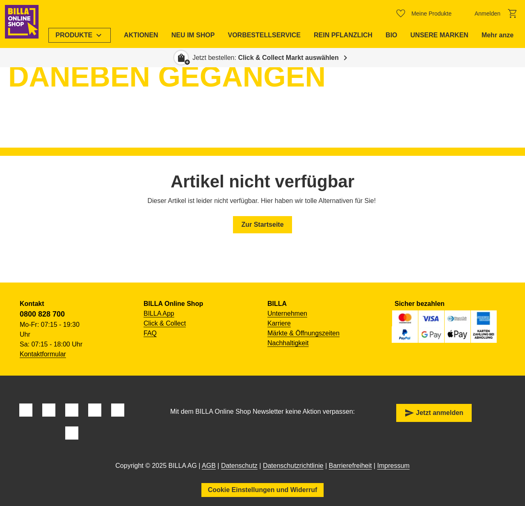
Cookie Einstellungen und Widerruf (262, 489)
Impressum (393, 465)
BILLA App (159, 313)
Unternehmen (287, 313)
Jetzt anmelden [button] (433, 413)
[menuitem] (83, 35)
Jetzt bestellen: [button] (265, 57)
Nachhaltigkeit (288, 343)
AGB (209, 465)
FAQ (150, 333)
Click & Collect (165, 323)
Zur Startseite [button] (262, 224)
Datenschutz (239, 465)
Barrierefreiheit (350, 465)
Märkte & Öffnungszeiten (303, 333)
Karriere (279, 323)
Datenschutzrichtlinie (293, 465)
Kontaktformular (43, 354)
